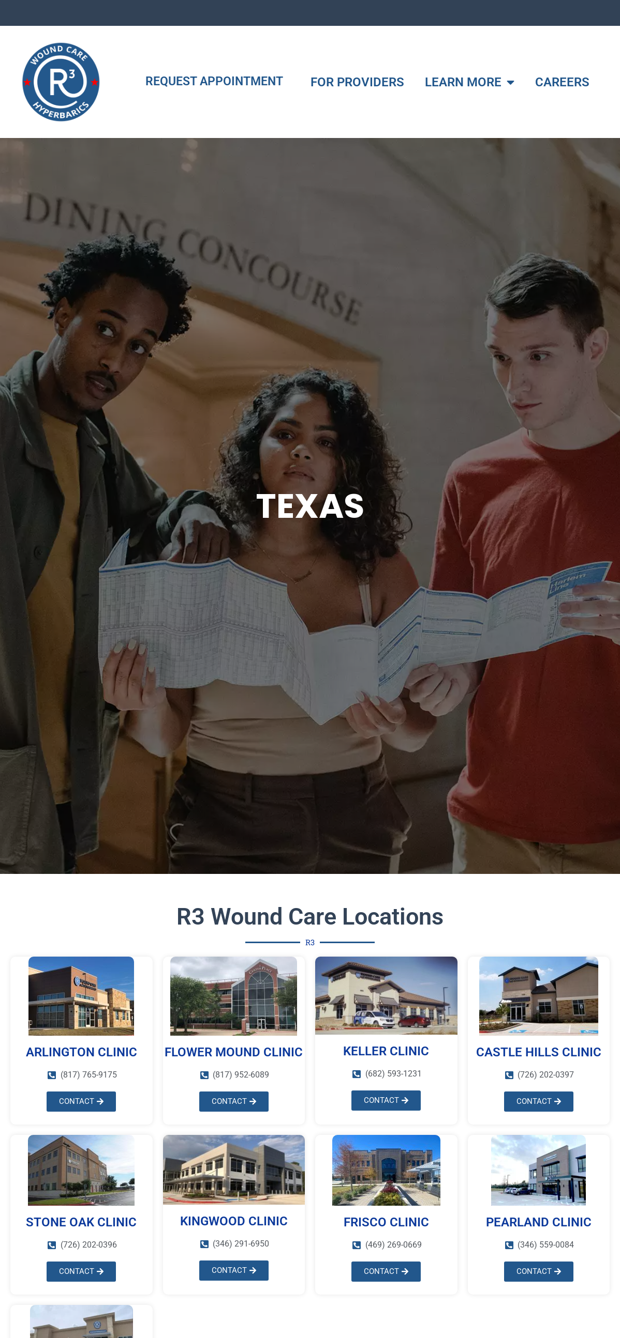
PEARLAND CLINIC (539, 1222)
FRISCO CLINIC (386, 1222)
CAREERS (562, 82)
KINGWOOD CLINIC (234, 1221)
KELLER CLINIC (386, 1051)
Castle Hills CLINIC (538, 1052)
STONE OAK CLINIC (81, 1222)
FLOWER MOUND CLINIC (234, 1052)
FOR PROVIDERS (357, 82)
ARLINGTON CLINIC (81, 1052)
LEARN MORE (469, 82)
